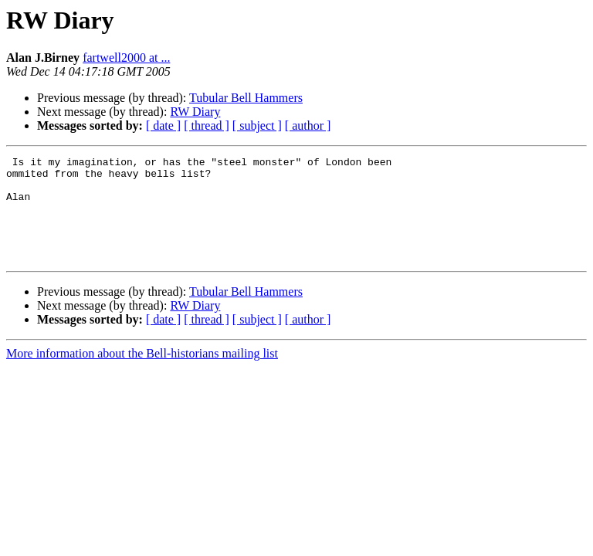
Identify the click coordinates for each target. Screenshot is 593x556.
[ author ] (308, 125)
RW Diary (195, 111)
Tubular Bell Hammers (246, 97)
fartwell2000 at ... (126, 57)
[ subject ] (257, 125)
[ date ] (163, 125)
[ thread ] (206, 125)
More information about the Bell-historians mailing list (142, 374)
